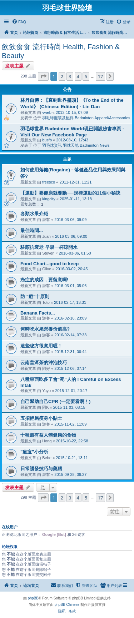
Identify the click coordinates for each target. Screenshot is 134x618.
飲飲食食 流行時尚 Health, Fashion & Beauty (61, 51)
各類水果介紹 (34, 213)
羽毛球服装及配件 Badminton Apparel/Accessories (86, 118)
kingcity (48, 199)
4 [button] (78, 76)
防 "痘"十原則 (34, 296)
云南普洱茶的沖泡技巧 (43, 362)
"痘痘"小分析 (34, 451)
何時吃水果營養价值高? (45, 329)
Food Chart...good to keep (49, 263)
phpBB (33, 598)
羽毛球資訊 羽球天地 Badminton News (75, 145)
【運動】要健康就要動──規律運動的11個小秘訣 (70, 193)
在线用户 (10, 527)
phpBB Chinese (67, 605)
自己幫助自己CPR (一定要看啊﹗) (55, 401)
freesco (48, 182)
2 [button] (62, 76)
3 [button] (70, 76)
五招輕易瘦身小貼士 (41, 418)
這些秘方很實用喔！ (41, 345)
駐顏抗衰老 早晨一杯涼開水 (49, 247)
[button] (43, 76)
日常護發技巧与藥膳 (41, 468)
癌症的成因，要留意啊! (44, 279)
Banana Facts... (37, 313)
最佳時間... (31, 230)
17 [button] (100, 76)
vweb (46, 112)
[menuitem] (19, 21)
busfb (47, 140)
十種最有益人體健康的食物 (48, 435)
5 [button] (86, 76)
